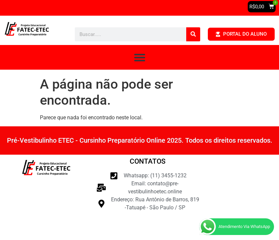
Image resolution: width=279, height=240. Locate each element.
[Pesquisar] (193, 34)
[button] (262, 6)
